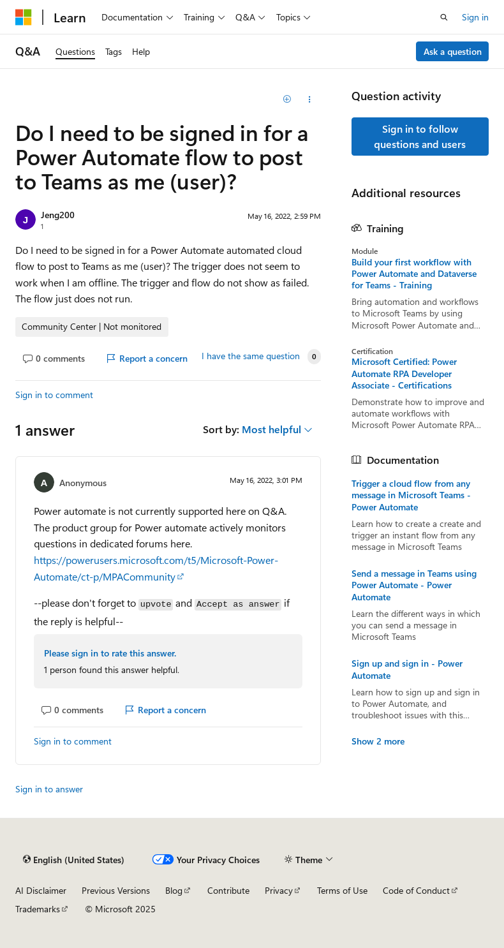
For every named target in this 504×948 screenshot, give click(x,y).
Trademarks (37, 909)
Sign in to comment (54, 395)
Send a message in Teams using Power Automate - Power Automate (414, 585)
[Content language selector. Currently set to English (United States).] (73, 859)
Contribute (228, 890)
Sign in (475, 17)
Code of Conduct (416, 890)
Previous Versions (116, 890)
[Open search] (444, 17)
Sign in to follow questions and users (420, 136)
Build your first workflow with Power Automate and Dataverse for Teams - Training (414, 273)
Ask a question (453, 51)
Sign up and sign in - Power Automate (407, 669)
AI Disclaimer (40, 890)
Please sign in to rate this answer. (110, 653)
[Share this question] (309, 99)
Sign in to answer (49, 789)
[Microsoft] (23, 17)
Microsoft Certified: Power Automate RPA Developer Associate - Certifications (404, 373)
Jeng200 (58, 215)
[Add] (287, 99)
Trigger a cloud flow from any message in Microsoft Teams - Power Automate (411, 495)
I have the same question (251, 356)
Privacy (279, 890)
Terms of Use (342, 890)
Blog (173, 890)
